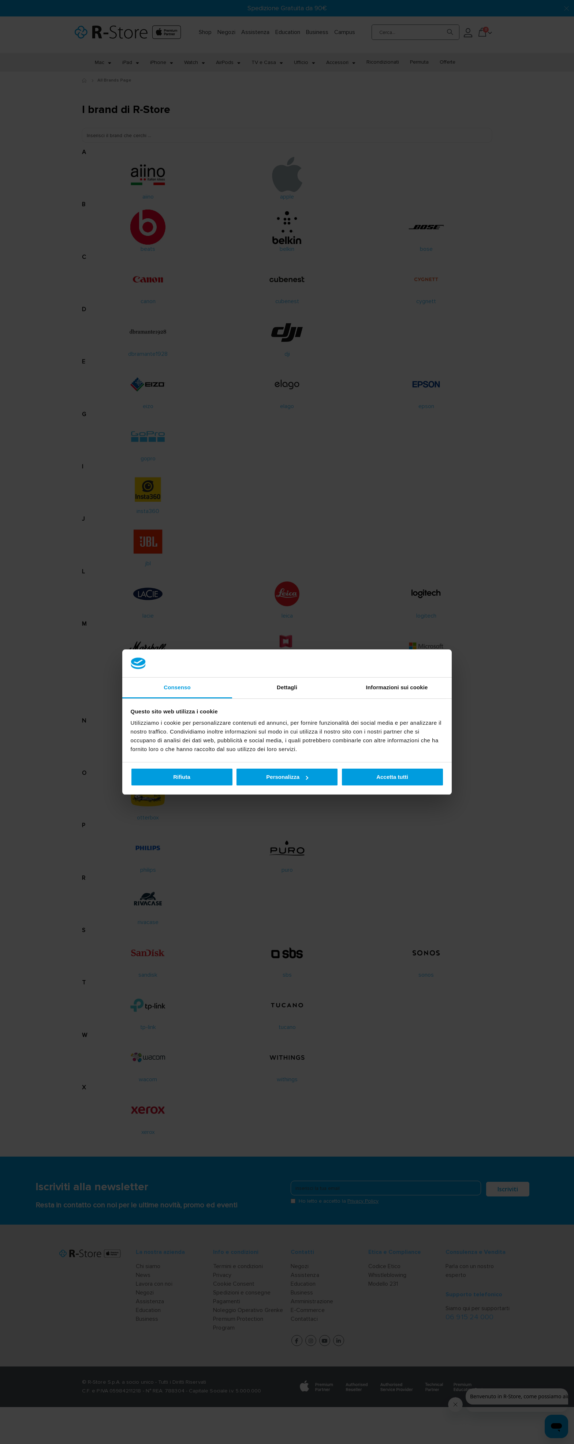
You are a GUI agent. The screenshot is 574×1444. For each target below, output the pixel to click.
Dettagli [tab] (287, 687)
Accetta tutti (392, 777)
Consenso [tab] (177, 687)
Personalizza (287, 777)
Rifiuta (181, 777)
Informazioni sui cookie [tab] (397, 687)
